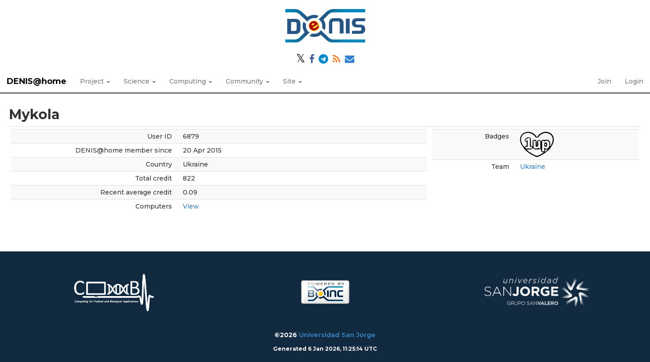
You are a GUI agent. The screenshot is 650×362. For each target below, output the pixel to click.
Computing (190, 81)
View (191, 206)
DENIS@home (36, 81)
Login (634, 81)
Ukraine (532, 166)
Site (292, 81)
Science (140, 81)
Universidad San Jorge (337, 335)
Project (95, 81)
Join (604, 81)
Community (247, 81)
